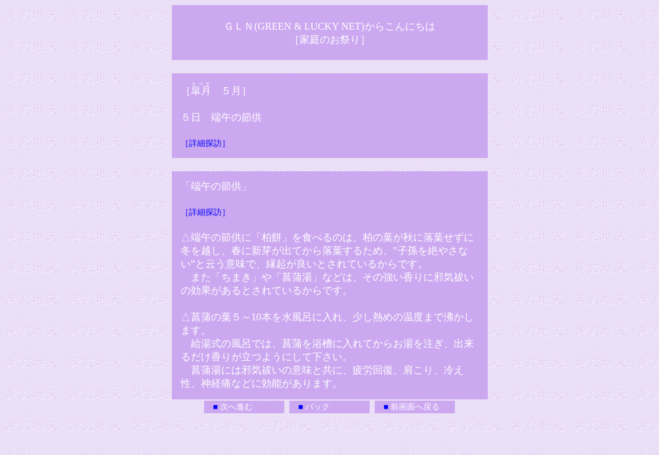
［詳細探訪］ (205, 143)
